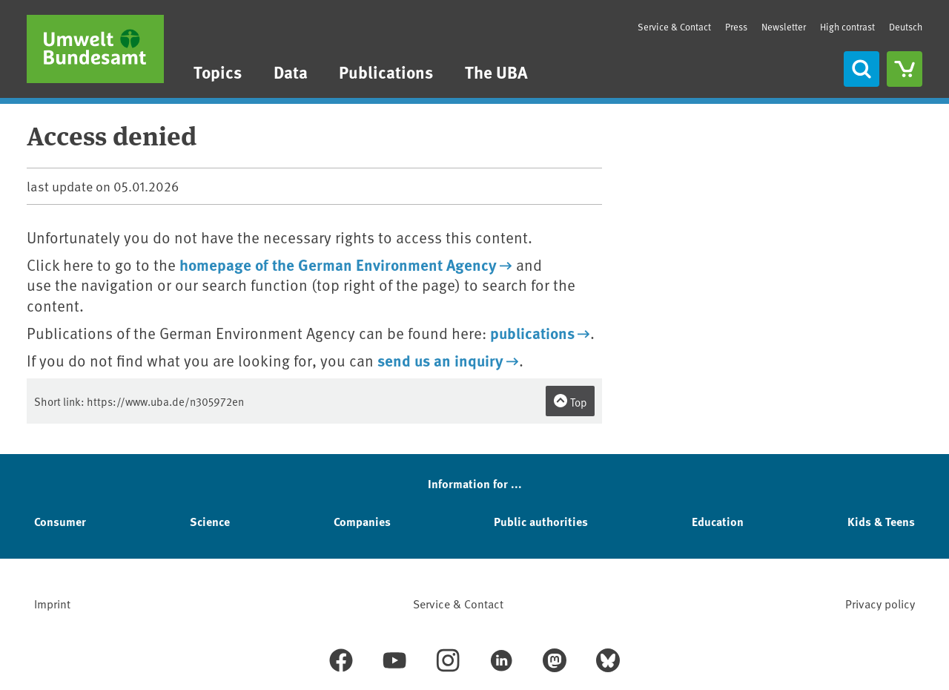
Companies (362, 521)
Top (570, 401)
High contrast (847, 27)
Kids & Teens (881, 521)
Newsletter (783, 26)
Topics (218, 71)
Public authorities (541, 521)
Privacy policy (880, 603)
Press (736, 26)
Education (718, 521)
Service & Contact (674, 26)
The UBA (496, 71)
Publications (386, 71)
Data (291, 71)
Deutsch (905, 26)
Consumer (60, 521)
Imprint (52, 603)
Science (210, 521)
